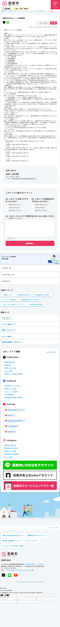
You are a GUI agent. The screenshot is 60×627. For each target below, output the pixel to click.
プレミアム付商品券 (10, 300)
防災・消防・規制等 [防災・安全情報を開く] (21, 9)
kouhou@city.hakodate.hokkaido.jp (23, 178)
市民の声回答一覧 (8, 275)
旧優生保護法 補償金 (36, 304)
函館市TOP (4, 11)
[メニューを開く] (55, 4)
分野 (26, 11)
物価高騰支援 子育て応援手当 (30, 300)
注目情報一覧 (6, 268)
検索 (54, 23)
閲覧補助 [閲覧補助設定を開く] (6, 9)
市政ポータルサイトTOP (16, 11)
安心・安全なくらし (40, 11)
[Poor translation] (7, 595)
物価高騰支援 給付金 (23, 295)
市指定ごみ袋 (8, 295)
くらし (31, 11)
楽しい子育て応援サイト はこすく (14, 304)
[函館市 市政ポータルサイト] (11, 3)
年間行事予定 (6, 281)
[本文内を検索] (46, 23)
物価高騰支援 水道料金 (42, 295)
